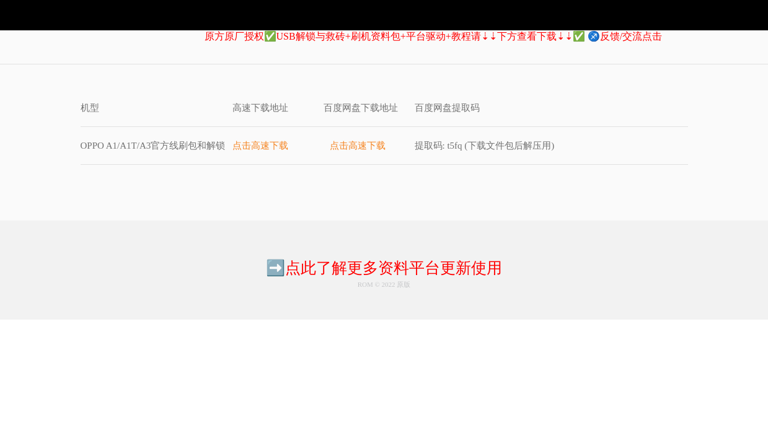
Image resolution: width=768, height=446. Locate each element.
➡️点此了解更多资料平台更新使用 (384, 268)
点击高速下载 (260, 146)
